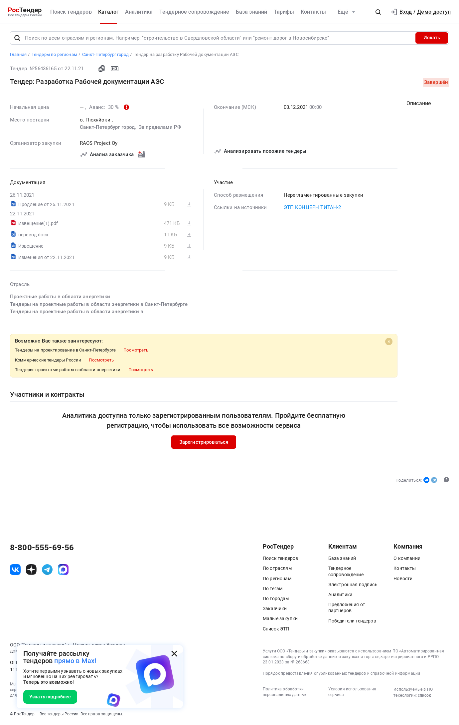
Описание (418, 103)
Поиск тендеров (70, 12)
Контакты (313, 12)
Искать (431, 38)
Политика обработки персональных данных (285, 692)
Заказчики (275, 608)
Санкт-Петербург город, (108, 127)
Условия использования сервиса (352, 692)
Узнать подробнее (50, 696)
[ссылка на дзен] (31, 569)
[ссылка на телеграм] (47, 569)
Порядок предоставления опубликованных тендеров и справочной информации (341, 673)
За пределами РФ (160, 127)
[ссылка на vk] (15, 569)
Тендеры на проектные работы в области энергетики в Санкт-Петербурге (99, 304)
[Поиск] (17, 38)
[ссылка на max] (63, 569)
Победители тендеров (352, 620)
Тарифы (284, 12)
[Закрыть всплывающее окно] (174, 653)
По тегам (272, 588)
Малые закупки (280, 618)
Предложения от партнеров (346, 607)
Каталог (108, 12)
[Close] (388, 341)
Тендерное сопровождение (194, 12)
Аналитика (139, 12)
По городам (276, 598)
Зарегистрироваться (204, 442)
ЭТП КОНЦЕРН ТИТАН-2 (312, 207)
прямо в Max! (75, 661)
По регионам (277, 578)
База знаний (251, 12)
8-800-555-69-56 (42, 548)
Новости (402, 578)
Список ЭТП (276, 628)
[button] (378, 12)
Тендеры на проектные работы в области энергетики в (76, 312)
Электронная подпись (353, 584)
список (424, 695)
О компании (406, 558)
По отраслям (277, 568)
